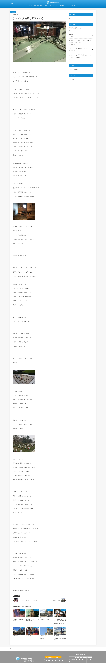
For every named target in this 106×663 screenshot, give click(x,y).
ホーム (30, 5)
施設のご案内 (55, 5)
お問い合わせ (74, 5)
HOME (12, 648)
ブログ (67, 5)
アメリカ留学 (13, 12)
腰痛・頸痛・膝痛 (38, 5)
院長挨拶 (62, 5)
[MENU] (12, 2)
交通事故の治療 (47, 5)
